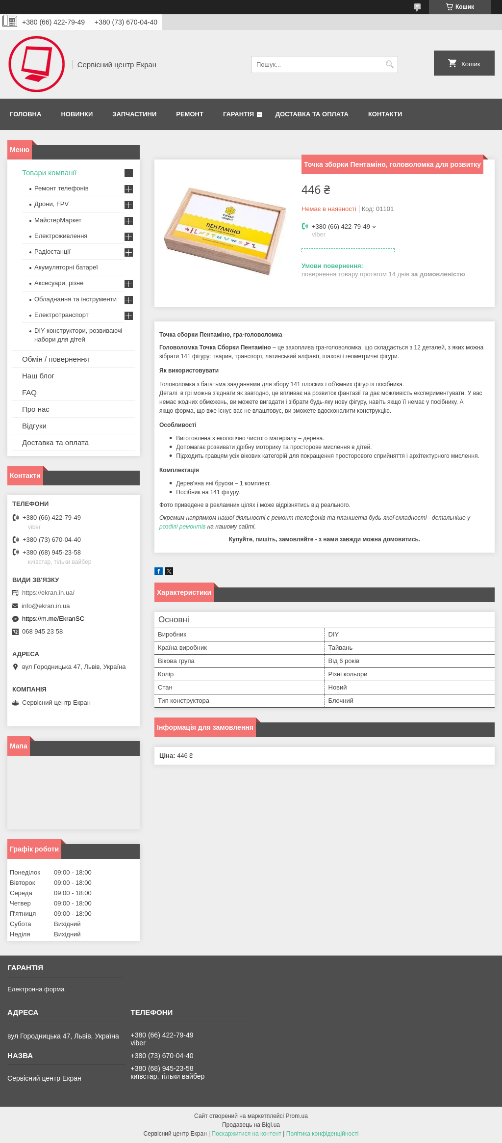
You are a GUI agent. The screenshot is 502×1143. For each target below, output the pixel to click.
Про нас (36, 409)
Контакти (385, 114)
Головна (25, 114)
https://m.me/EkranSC (53, 618)
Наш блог (38, 376)
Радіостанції (52, 251)
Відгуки (34, 426)
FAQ (29, 392)
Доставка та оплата (312, 114)
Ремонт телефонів (61, 188)
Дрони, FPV (51, 204)
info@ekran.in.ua (46, 606)
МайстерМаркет (57, 220)
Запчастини (134, 114)
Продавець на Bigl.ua (251, 1124)
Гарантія (238, 114)
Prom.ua (297, 1116)
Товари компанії (49, 172)
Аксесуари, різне (59, 283)
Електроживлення (60, 235)
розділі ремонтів (182, 526)
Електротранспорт (61, 315)
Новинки (77, 114)
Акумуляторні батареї (66, 267)
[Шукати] (389, 64)
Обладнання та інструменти (75, 299)
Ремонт (189, 114)
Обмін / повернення (55, 359)
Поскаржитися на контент (246, 1133)
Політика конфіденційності (322, 1133)
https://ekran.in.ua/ (48, 592)
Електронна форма (35, 989)
